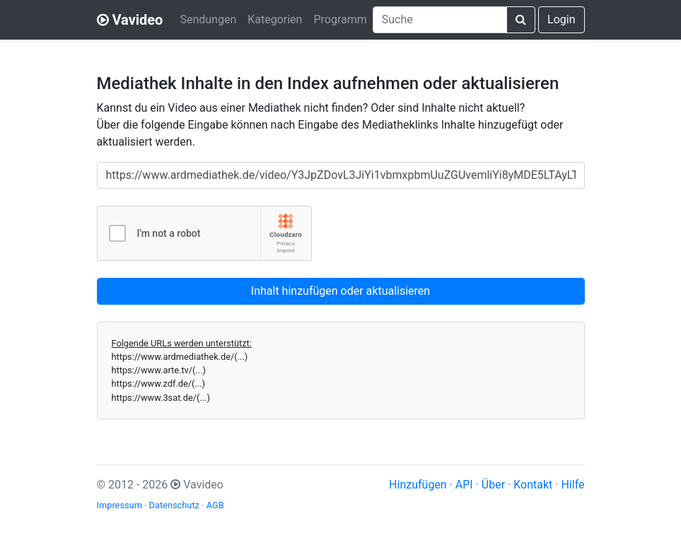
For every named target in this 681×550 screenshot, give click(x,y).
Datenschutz (174, 505)
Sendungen (208, 19)
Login (561, 19)
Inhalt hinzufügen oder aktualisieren (340, 291)
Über (493, 484)
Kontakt (532, 484)
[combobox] (440, 19)
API (464, 484)
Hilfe (572, 484)
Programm (339, 19)
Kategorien (275, 19)
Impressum (119, 505)
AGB (215, 505)
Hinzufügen (418, 484)
